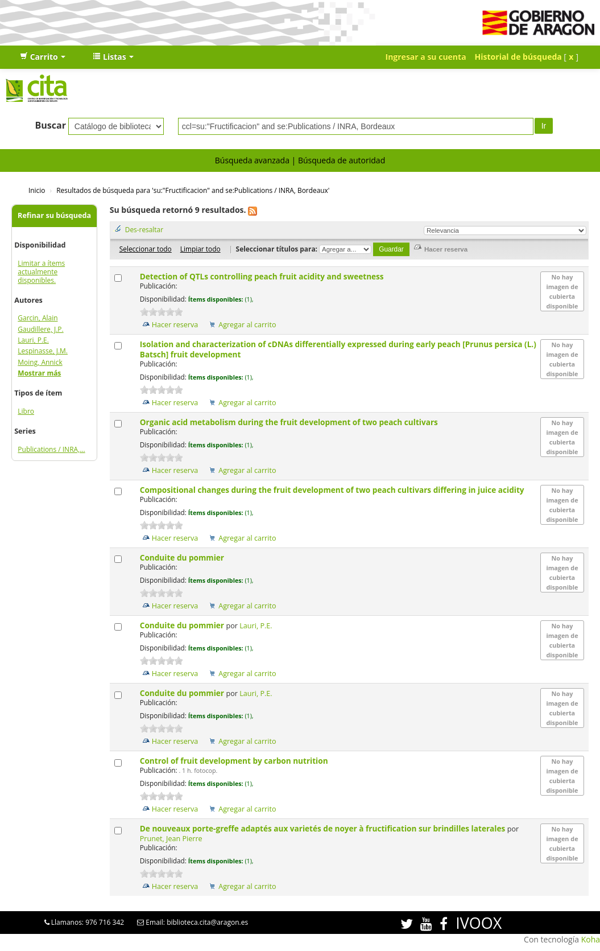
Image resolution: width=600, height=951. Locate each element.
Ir (544, 125)
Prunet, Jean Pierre (171, 838)
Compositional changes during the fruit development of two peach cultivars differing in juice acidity (333, 489)
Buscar (50, 125)
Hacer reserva (175, 325)
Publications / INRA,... (51, 449)
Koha (590, 939)
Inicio (36, 190)
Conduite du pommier (183, 557)
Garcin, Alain (37, 318)
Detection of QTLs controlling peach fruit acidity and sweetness (263, 276)
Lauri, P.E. (33, 340)
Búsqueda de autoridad (341, 160)
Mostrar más (39, 373)
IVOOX (479, 922)
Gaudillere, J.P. (40, 329)
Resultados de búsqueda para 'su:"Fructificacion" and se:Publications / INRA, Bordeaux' (192, 190)
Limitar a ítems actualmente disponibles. (41, 271)
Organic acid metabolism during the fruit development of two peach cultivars (290, 422)
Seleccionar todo (145, 248)
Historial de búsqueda (518, 56)
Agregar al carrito (247, 325)
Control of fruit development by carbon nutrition (235, 760)
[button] (42, 57)
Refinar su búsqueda (54, 215)
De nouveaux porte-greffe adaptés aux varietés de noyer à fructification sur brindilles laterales (323, 828)
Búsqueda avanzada (252, 160)
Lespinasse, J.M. (43, 351)
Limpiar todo (200, 248)
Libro (26, 411)
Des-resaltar (144, 229)
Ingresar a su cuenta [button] (426, 56)
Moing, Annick (40, 362)
